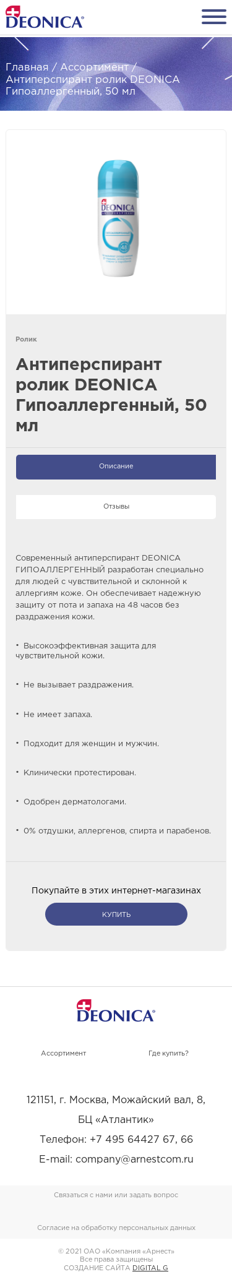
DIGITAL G (150, 1268)
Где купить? (168, 1054)
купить (116, 915)
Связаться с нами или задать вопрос (116, 1195)
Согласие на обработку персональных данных (116, 1228)
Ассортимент (63, 1054)
